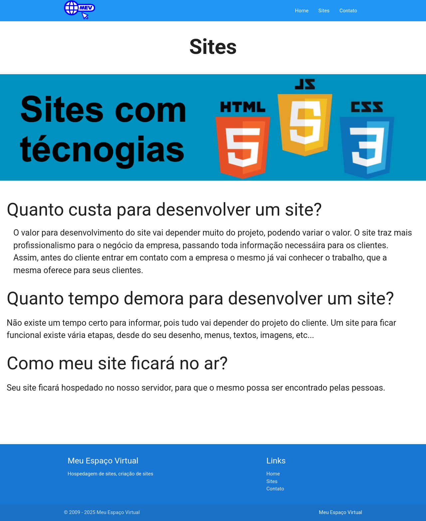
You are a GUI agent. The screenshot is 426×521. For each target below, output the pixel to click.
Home (301, 11)
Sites (324, 11)
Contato (348, 11)
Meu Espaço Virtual (340, 512)
